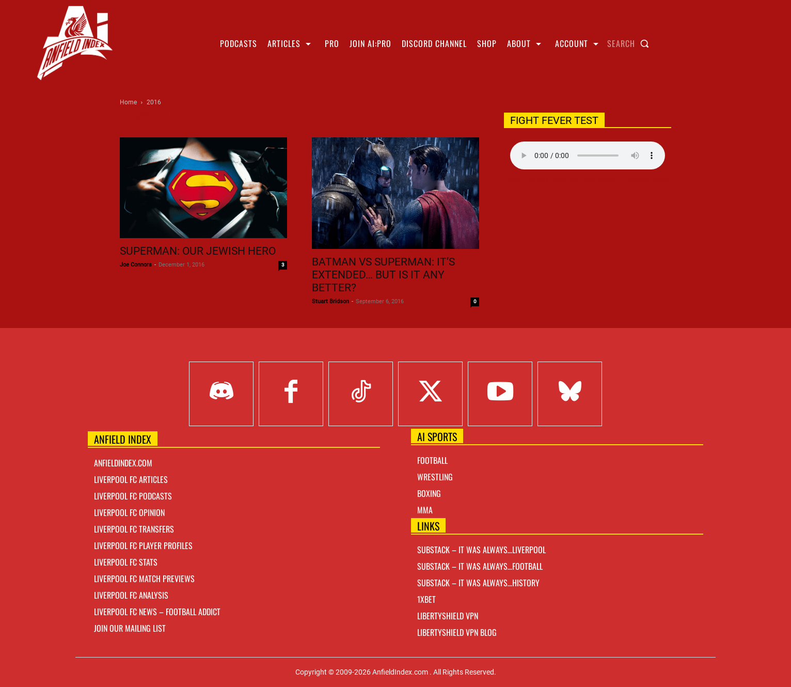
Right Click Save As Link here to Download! (587, 180)
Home (128, 102)
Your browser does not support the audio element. (587, 155)
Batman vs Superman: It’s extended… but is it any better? (383, 275)
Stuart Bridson (330, 301)
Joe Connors (136, 264)
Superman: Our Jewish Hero (198, 251)
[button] (630, 43)
